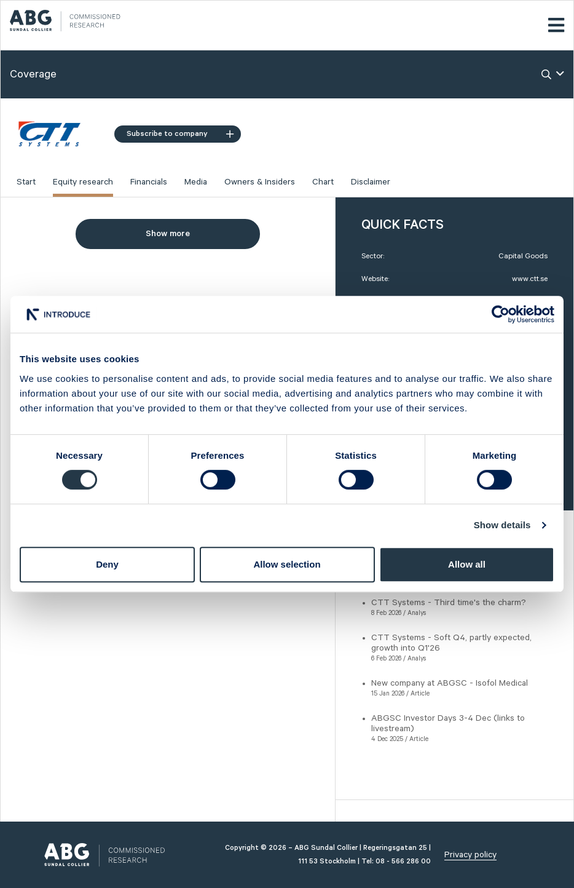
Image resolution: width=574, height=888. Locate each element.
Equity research (83, 182)
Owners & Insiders (259, 182)
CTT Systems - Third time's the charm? (448, 603)
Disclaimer (370, 182)
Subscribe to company (180, 133)
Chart (323, 182)
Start (26, 182)
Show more (168, 234)
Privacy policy (470, 855)
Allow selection (286, 564)
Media (195, 182)
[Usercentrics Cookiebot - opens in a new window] (500, 314)
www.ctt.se (530, 278)
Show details (502, 525)
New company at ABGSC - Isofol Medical (449, 683)
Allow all (467, 564)
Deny (107, 564)
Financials (148, 182)
